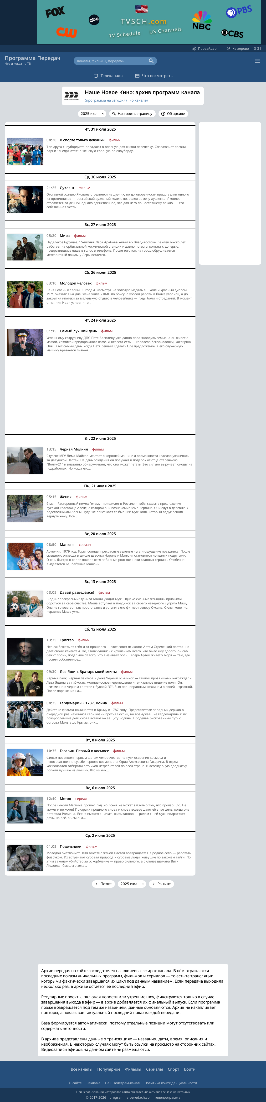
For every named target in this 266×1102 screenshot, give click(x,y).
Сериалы (154, 1069)
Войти (189, 1069)
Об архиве (176, 113)
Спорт (173, 1069)
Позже (106, 883)
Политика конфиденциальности (170, 1083)
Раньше (164, 883)
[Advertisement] (100, 393)
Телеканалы (107, 75)
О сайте (75, 1083)
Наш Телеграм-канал (122, 1083)
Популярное (108, 1069)
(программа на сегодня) (106, 100)
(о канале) (139, 100)
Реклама (93, 1083)
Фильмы (133, 1069)
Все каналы (81, 1069)
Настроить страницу (135, 113)
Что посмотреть (155, 75)
